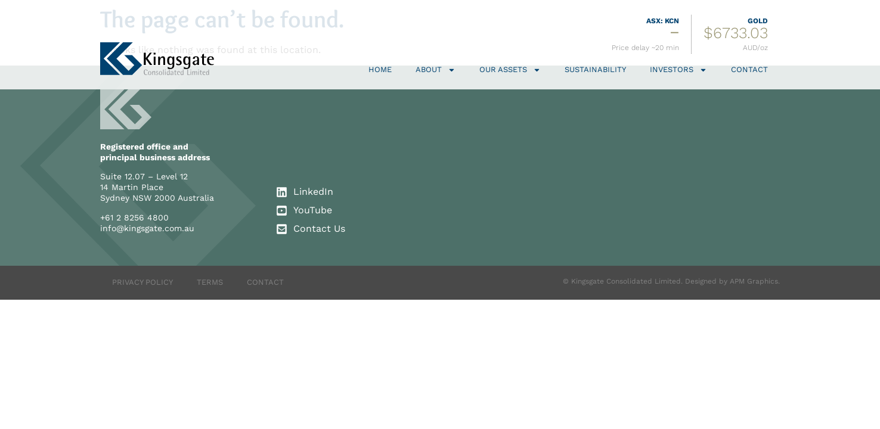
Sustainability (595, 69)
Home (380, 69)
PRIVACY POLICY (142, 282)
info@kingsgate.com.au (147, 228)
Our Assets (510, 70)
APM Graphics (754, 281)
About (436, 70)
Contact (749, 69)
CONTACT (265, 282)
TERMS (210, 282)
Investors (678, 70)
